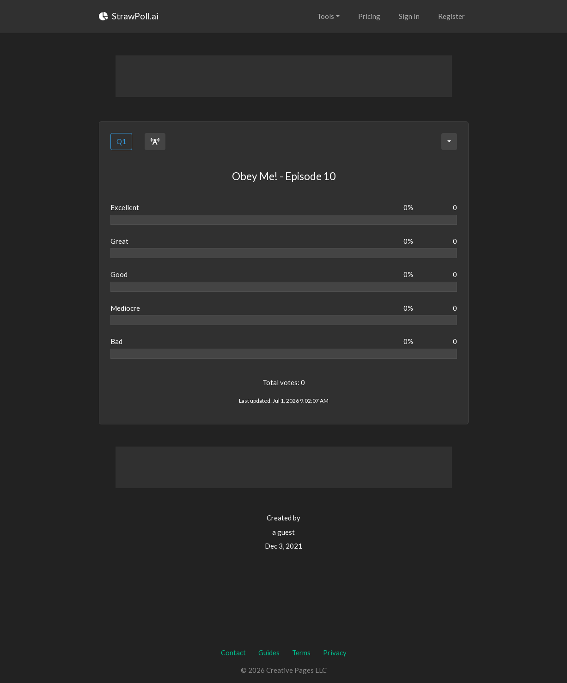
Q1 (121, 141)
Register (451, 16)
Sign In (409, 16)
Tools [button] (325, 16)
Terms (301, 652)
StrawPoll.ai (129, 16)
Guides (269, 652)
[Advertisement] (284, 76)
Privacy (335, 652)
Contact (233, 652)
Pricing (369, 16)
